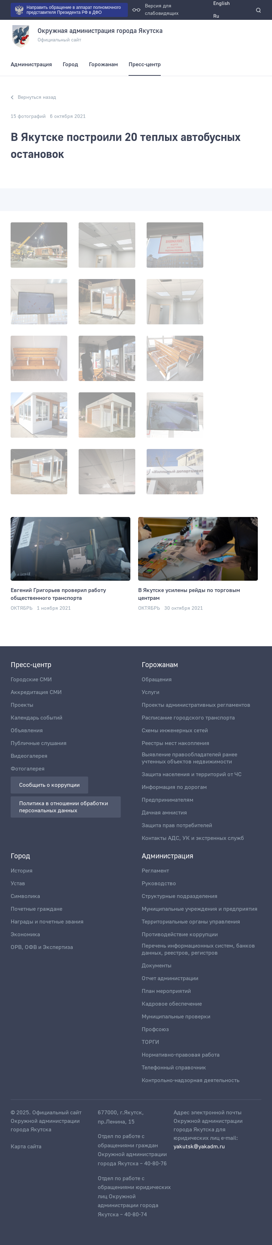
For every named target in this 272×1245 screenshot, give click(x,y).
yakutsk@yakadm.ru (199, 1146)
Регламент (155, 870)
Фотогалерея (28, 768)
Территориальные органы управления (191, 921)
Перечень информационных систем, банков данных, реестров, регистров (198, 949)
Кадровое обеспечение (172, 1003)
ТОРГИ (150, 1042)
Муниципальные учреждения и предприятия (199, 909)
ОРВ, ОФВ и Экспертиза (42, 947)
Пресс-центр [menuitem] (145, 64)
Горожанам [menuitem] (103, 64)
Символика (25, 896)
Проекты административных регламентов (196, 705)
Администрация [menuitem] (31, 64)
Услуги (150, 692)
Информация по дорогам (174, 787)
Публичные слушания (39, 743)
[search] (258, 9)
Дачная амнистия (164, 812)
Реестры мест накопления (175, 743)
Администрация (167, 856)
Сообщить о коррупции (49, 785)
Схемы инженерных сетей (175, 730)
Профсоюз (155, 1029)
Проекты (22, 705)
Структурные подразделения (179, 896)
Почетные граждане (36, 909)
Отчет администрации (170, 978)
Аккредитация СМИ (36, 692)
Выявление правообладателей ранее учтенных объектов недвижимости (189, 758)
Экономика (25, 934)
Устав (18, 883)
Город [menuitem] (70, 64)
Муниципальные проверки (176, 1016)
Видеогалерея (29, 756)
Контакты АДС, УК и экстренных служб (193, 838)
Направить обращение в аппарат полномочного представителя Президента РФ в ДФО (68, 10)
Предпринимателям (167, 799)
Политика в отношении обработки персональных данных (64, 807)
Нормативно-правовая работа (181, 1054)
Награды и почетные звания (47, 921)
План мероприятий (166, 991)
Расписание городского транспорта (188, 717)
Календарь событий (36, 717)
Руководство (159, 883)
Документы (156, 965)
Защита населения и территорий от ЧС (192, 774)
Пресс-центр (31, 665)
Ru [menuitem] (216, 16)
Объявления (27, 730)
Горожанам (160, 665)
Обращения (157, 679)
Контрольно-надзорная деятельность (190, 1080)
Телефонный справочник (174, 1067)
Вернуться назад (33, 97)
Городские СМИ (31, 679)
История (22, 870)
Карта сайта (26, 1146)
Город (20, 856)
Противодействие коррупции (180, 934)
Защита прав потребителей (177, 825)
